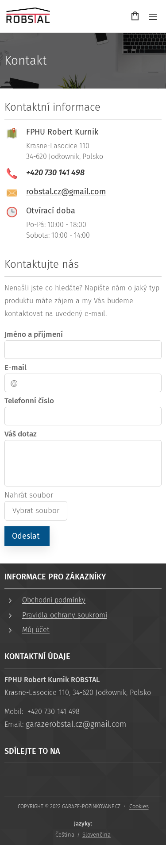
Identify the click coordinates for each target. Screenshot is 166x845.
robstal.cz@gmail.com (66, 192)
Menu (153, 16)
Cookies (139, 806)
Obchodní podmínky (53, 600)
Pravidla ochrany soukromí (64, 615)
